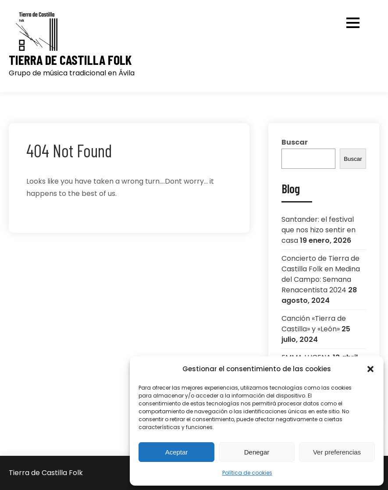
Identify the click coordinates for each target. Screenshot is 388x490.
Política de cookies (247, 472)
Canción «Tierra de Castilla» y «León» (313, 323)
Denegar (257, 452)
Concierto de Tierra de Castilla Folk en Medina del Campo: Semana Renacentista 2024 (320, 274)
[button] (370, 369)
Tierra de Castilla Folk (70, 60)
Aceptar (176, 452)
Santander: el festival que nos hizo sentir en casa (318, 229)
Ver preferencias (337, 452)
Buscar (294, 142)
